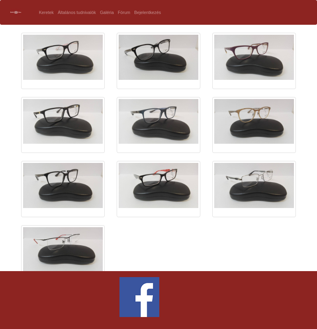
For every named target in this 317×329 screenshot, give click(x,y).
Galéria (107, 12)
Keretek (46, 12)
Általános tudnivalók (77, 12)
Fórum (124, 12)
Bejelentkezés (147, 12)
